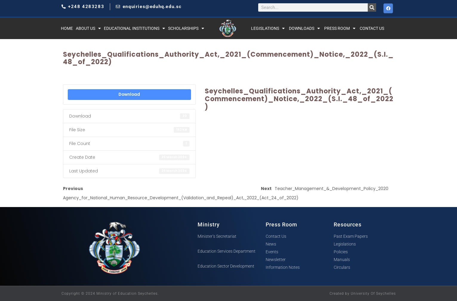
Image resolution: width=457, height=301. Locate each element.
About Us (88, 28)
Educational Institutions (134, 28)
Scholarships (186, 28)
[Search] (372, 7)
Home (67, 28)
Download (129, 94)
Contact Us (372, 28)
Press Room (340, 28)
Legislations (268, 28)
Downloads (304, 28)
